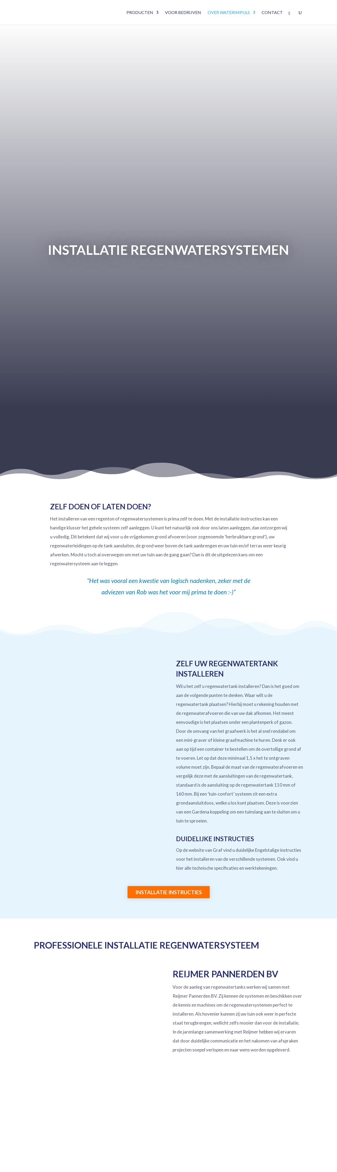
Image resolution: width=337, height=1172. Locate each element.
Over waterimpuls (229, 13)
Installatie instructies (168, 892)
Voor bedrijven (183, 13)
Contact (272, 13)
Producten (139, 13)
